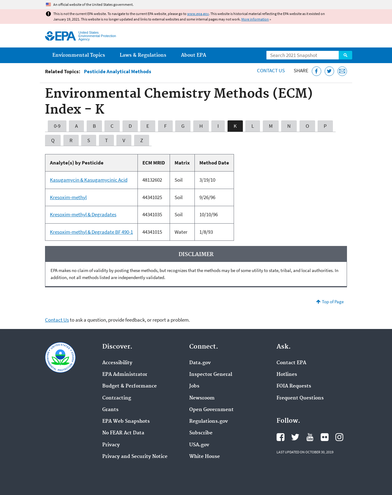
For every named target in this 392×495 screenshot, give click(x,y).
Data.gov (200, 363)
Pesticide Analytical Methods (117, 71)
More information (255, 19)
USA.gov (199, 445)
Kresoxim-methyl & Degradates (83, 214)
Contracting (116, 398)
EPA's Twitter (295, 437)
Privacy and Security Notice (135, 456)
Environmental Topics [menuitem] (78, 55)
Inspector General (210, 374)
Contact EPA (291, 363)
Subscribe (201, 433)
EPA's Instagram (339, 437)
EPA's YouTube (310, 437)
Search (345, 55)
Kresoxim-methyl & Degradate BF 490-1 (91, 232)
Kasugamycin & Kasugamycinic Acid (88, 179)
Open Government (211, 410)
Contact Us (271, 70)
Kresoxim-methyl (68, 197)
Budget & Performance (129, 386)
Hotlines (287, 374)
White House (204, 456)
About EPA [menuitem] (193, 55)
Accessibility (117, 363)
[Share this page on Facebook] (316, 71)
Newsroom (202, 398)
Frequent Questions (300, 398)
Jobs (194, 386)
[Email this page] (342, 71)
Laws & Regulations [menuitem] (143, 55)
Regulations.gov (208, 421)
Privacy (111, 445)
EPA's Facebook (281, 437)
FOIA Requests (294, 386)
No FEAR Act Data (123, 433)
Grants (110, 410)
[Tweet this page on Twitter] (329, 71)
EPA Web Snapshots (126, 421)
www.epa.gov (198, 13)
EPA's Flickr (325, 437)
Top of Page (333, 301)
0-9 (57, 126)
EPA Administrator (124, 374)
